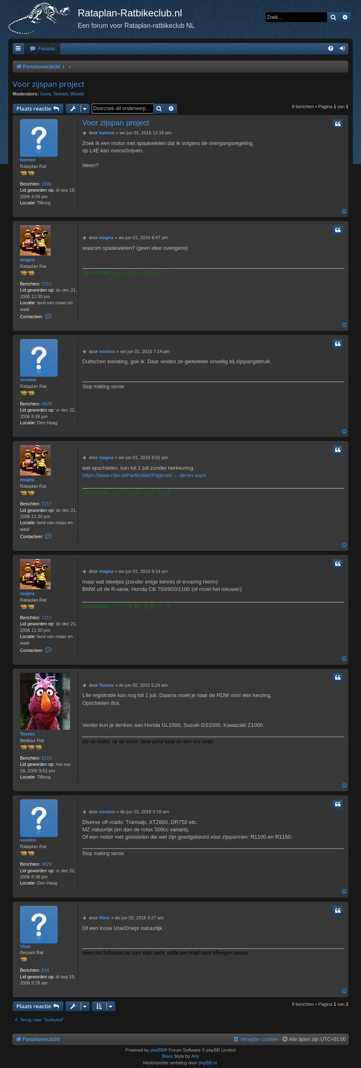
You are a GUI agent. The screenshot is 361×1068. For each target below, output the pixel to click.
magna (27, 259)
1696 (47, 183)
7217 (47, 283)
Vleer (25, 946)
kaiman (28, 159)
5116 (47, 758)
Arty (195, 1056)
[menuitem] (42, 48)
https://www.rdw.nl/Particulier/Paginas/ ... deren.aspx (144, 475)
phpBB (157, 1050)
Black (167, 1056)
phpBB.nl (208, 1062)
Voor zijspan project (48, 84)
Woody (77, 93)
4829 (47, 403)
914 (45, 970)
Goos (45, 93)
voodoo (28, 379)
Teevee (60, 93)
